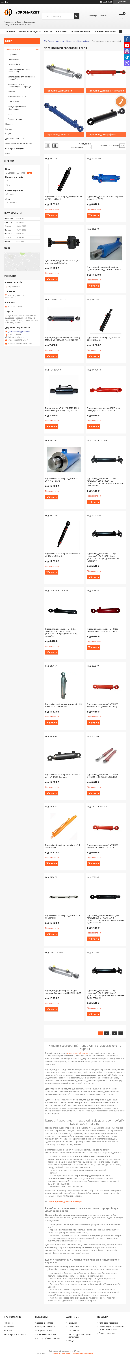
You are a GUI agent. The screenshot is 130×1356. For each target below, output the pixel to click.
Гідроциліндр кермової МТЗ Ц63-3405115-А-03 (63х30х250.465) (103, 705)
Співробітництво (44, 1330)
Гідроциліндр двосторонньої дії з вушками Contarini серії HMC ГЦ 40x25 (63, 991)
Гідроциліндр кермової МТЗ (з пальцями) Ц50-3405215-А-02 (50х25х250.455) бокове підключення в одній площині (105, 994)
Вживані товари (15, 119)
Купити (53, 215)
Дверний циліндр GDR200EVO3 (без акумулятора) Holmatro (62, 261)
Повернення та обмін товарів (18, 143)
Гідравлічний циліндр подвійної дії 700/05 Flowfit (103, 338)
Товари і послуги (12, 49)
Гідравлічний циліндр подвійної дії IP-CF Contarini (63, 916)
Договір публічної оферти (48, 1338)
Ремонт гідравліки (107, 1333)
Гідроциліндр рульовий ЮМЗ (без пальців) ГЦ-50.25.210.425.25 (103, 409)
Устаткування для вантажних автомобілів (21, 77)
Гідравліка (70, 41)
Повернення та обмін (46, 1334)
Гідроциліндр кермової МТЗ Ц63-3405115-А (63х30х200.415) (103, 846)
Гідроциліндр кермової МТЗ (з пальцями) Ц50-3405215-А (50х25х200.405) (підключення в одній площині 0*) (105, 482)
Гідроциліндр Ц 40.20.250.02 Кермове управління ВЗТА (105, 197)
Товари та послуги (28, 31)
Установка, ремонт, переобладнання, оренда (19, 85)
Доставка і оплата (80, 31)
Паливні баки (14, 64)
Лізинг (8, 153)
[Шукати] (76, 16)
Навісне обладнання (17, 96)
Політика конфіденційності (82, 1353)
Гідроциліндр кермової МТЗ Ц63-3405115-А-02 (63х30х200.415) (103, 775)
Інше (10, 114)
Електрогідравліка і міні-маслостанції (19, 70)
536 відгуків (107, 2)
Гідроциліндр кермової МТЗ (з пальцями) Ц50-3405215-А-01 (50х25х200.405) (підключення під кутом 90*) (103, 557)
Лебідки (11, 91)
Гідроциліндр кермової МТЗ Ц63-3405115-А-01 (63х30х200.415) (103, 630)
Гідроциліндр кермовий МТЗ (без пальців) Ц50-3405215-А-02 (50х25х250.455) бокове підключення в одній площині (105, 919)
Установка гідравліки (108, 1323)
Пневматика (13, 59)
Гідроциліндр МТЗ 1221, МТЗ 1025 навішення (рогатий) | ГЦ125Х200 (62, 409)
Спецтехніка (13, 101)
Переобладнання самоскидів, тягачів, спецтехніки (112, 1327)
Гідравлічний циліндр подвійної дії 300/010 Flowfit (61, 479)
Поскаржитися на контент (60, 1353)
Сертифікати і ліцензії (15, 148)
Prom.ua (78, 1351)
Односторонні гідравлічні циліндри (65, 1201)
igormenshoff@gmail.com (19, 331)
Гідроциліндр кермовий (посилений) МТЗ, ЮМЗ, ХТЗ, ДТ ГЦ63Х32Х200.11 (63, 338)
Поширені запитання (105, 31)
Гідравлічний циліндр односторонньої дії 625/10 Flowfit (63, 197)
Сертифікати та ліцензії (15, 1334)
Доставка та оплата (14, 138)
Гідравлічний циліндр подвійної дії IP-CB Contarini (63, 846)
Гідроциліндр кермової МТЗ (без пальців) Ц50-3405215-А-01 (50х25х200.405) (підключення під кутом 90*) (61, 632)
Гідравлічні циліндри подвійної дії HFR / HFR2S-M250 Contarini (63, 705)
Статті (8, 134)
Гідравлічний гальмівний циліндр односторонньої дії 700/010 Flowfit (104, 268)
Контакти (61, 31)
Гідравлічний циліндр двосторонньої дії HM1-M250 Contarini (63, 775)
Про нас (48, 31)
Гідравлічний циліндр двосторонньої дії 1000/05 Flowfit (63, 554)
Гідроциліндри (83, 41)
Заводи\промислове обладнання (17, 107)
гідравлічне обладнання (78, 1053)
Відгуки (8, 129)
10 (114, 1033)
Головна (10, 31)
